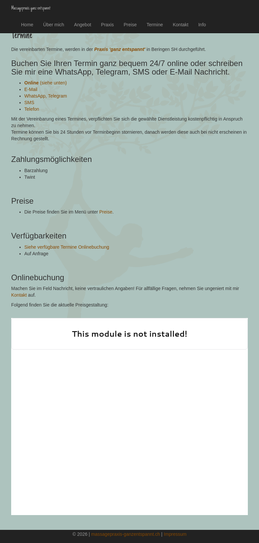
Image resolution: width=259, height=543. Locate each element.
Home (27, 24)
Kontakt (180, 24)
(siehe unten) (45, 82)
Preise (130, 24)
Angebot (82, 24)
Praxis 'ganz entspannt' (119, 49)
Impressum (175, 534)
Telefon (31, 109)
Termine (155, 24)
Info (202, 24)
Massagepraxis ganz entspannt (31, 8)
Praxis (107, 24)
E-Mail (30, 89)
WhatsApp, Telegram (45, 96)
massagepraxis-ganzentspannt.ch (125, 534)
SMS (29, 102)
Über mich (53, 24)
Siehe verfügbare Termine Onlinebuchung (66, 247)
